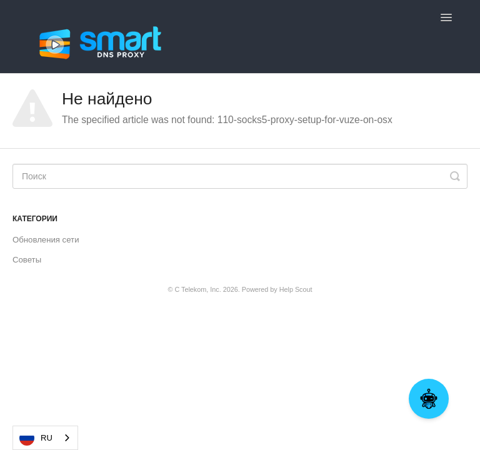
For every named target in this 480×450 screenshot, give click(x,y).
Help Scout (295, 289)
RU (35, 438)
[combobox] (45, 438)
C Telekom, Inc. (197, 289)
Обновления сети (45, 239)
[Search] (240, 176)
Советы (26, 259)
